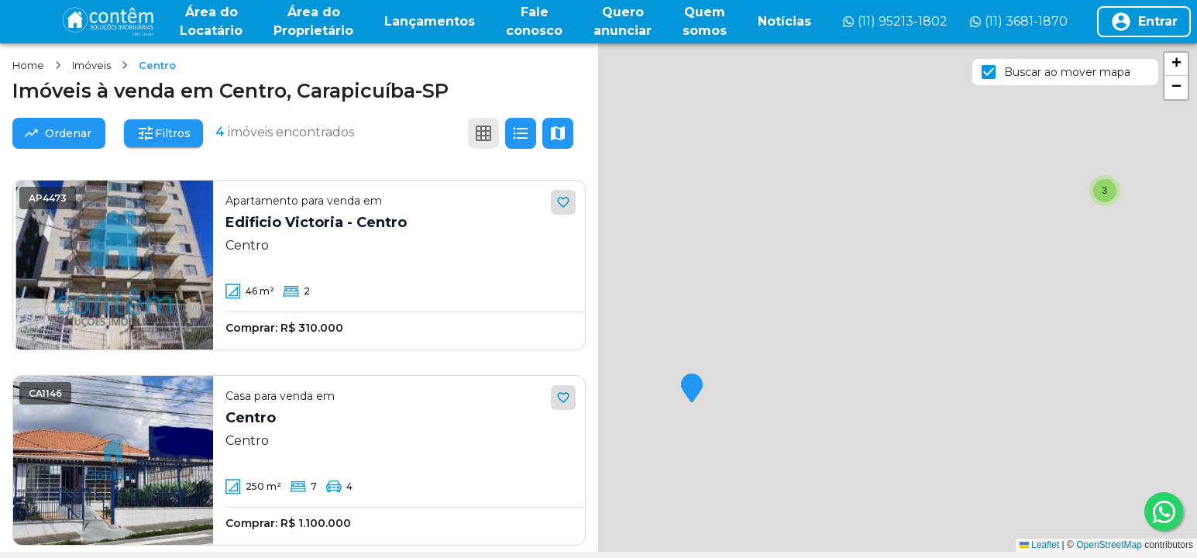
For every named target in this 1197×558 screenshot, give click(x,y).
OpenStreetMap (1109, 544)
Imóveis (91, 65)
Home (28, 65)
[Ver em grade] (483, 133)
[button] (692, 389)
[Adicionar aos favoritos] (563, 202)
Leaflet (1039, 544)
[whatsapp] (1163, 511)
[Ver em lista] (520, 133)
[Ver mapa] (557, 133)
